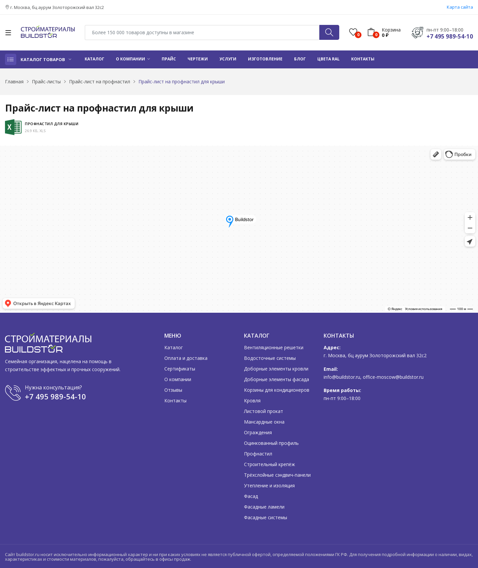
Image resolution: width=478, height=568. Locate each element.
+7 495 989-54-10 (450, 36)
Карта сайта (460, 7)
